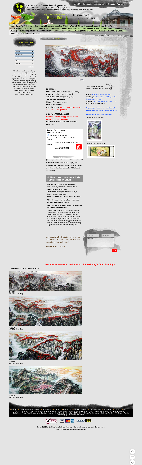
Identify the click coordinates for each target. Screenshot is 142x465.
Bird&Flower (56, 28)
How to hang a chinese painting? (99, 114)
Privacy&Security (95, 409)
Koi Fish (24, 26)
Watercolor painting (27, 31)
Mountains (49, 26)
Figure (12, 28)
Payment (57, 409)
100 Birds (103, 28)
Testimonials (47, 409)
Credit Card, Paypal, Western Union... (105, 101)
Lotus (83, 28)
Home (12, 26)
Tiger (107, 26)
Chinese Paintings (47, 38)
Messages (100, 242)
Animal (88, 26)
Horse (101, 26)
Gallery (13, 409)
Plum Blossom (74, 28)
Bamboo (90, 28)
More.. (30, 26)
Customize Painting (97, 31)
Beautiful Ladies (22, 28)
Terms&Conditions (80, 409)
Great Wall (57, 38)
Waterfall (73, 26)
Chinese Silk (59, 31)
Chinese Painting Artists (76, 31)
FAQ (124, 409)
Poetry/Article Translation (31, 33)
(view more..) (30, 94)
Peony (64, 28)
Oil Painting (77, 413)
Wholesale (111, 31)
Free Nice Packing (101, 94)
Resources (107, 409)
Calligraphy (119, 28)
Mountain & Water (62, 26)
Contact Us (67, 409)
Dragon (95, 26)
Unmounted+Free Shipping (57, 135)
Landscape (39, 26)
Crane (96, 28)
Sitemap (117, 409)
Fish (18, 26)
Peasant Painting (44, 31)
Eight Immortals (36, 28)
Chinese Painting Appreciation (29, 409)
